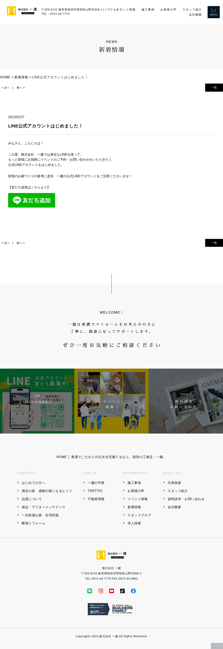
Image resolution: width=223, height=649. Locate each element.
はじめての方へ (33, 483)
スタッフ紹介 (192, 9)
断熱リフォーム (33, 523)
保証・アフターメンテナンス (43, 507)
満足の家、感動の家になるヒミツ (47, 491)
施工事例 (148, 9)
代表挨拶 (174, 483)
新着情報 (134, 507)
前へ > (21, 87)
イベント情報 (126, 9)
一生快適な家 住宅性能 (40, 515)
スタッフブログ (139, 515)
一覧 (214, 87)
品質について (32, 499)
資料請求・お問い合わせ (186, 499)
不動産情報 (96, 499)
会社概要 (195, 14)
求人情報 (134, 523)
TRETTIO (95, 491)
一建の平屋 (96, 483)
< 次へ (6, 87)
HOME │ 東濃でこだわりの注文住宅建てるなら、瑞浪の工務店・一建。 (112, 457)
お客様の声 (168, 9)
